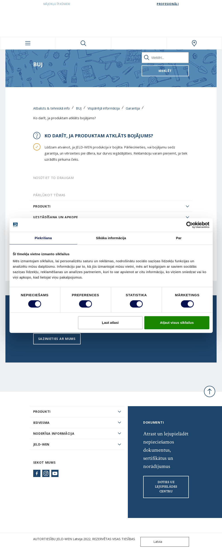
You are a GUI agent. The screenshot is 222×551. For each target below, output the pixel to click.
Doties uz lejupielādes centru (166, 487)
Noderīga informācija (54, 433)
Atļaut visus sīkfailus (177, 322)
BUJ (79, 108)
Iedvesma (41, 422)
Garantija (133, 108)
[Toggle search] (83, 43)
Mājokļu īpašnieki (56, 4)
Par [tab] (179, 238)
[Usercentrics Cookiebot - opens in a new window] (189, 225)
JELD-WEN (41, 444)
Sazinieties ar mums (57, 338)
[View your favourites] (139, 43)
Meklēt (165, 71)
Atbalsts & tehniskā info (51, 108)
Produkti (42, 206)
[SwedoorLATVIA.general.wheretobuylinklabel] (194, 43)
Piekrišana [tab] (43, 238)
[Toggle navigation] (28, 43)
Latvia (152, 542)
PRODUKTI (42, 411)
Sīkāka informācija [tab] (111, 238)
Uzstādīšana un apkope (55, 217)
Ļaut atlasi (110, 322)
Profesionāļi (168, 4)
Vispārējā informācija (104, 108)
